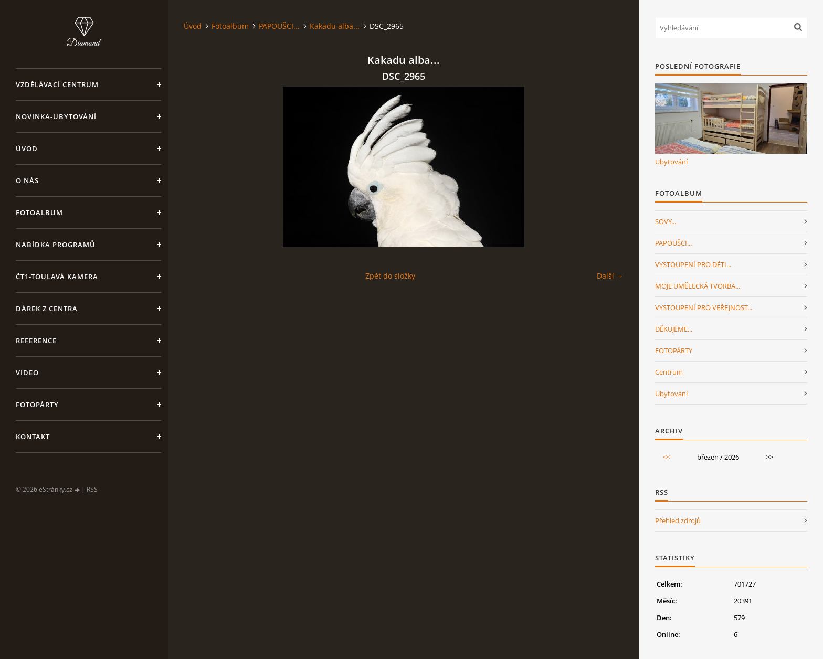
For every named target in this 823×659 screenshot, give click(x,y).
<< (666, 457)
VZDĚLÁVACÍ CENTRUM (57, 84)
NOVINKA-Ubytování (56, 116)
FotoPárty (37, 404)
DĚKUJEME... (673, 329)
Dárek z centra (47, 308)
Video (27, 372)
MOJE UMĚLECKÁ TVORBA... (697, 286)
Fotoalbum (39, 212)
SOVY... (665, 221)
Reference (36, 340)
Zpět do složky (390, 276)
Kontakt (33, 436)
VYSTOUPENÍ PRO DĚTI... (693, 264)
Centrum (669, 372)
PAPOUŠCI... (279, 26)
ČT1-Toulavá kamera (57, 276)
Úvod (27, 148)
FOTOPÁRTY (673, 350)
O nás (27, 180)
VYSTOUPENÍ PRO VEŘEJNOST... (703, 307)
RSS (92, 489)
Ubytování (671, 161)
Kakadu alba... (335, 26)
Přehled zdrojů (678, 520)
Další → (610, 276)
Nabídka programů (56, 244)
